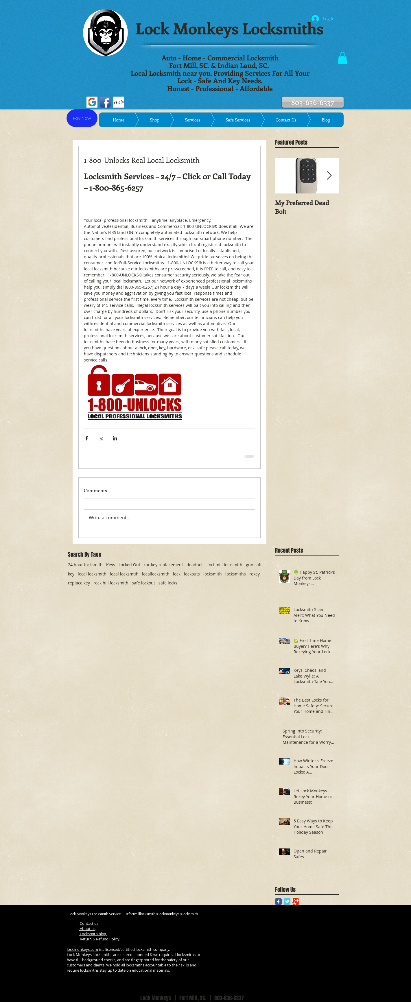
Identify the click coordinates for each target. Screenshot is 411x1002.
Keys (110, 564)
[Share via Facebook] (86, 438)
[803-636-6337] (313, 102)
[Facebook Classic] (278, 901)
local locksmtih (124, 574)
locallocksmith (155, 574)
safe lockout (143, 583)
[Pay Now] (82, 118)
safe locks (167, 583)
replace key (79, 583)
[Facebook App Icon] (105, 102)
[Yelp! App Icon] (118, 102)
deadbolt (195, 564)
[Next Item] (329, 175)
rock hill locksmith (110, 583)
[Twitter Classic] (287, 901)
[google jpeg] (91, 102)
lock (176, 574)
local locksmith (92, 574)
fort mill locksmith (224, 564)
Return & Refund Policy (98, 939)
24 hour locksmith (85, 564)
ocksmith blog (94, 933)
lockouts (192, 574)
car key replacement (163, 564)
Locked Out (129, 564)
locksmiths (235, 574)
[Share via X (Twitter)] (101, 438)
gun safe (254, 564)
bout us (88, 928)
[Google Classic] (295, 901)
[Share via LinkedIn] (115, 438)
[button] (342, 58)
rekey (254, 574)
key (71, 574)
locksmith (212, 574)
